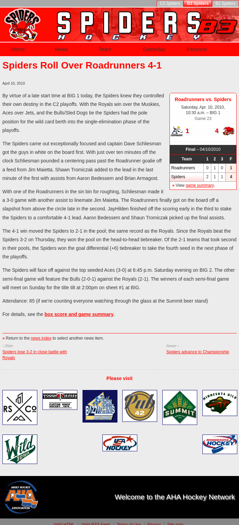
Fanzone (197, 46)
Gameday (153, 46)
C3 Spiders (170, 3)
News (60, 46)
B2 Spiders (225, 3)
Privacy (154, 518)
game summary (200, 179)
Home (15, 46)
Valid (64, 518)
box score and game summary (79, 308)
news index (41, 332)
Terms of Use (128, 518)
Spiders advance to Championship (197, 346)
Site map (175, 518)
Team (104, 46)
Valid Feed (95, 518)
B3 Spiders (198, 3)
